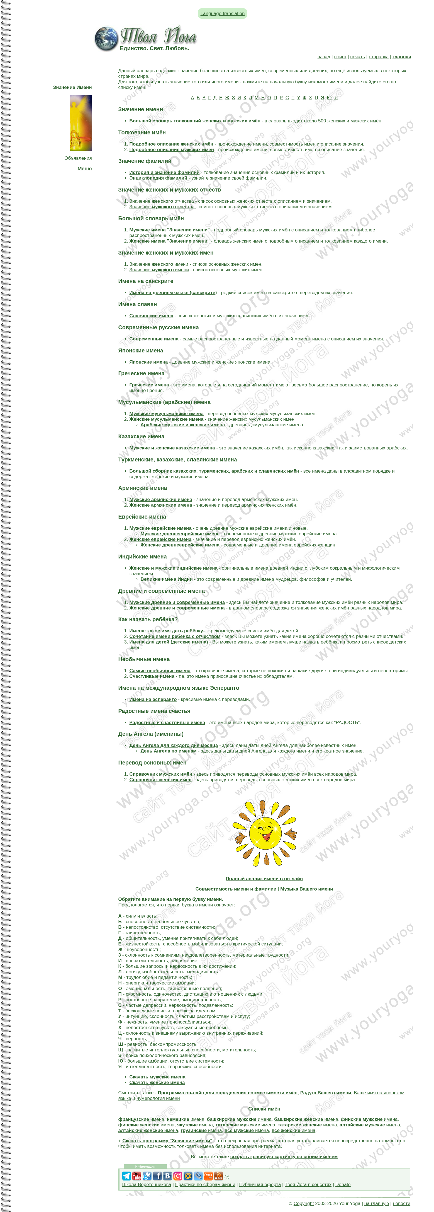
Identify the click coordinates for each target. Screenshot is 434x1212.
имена (141, 1119)
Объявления (78, 158)
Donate (343, 1184)
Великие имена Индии (167, 579)
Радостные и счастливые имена (167, 722)
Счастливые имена (152, 676)
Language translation (223, 13)
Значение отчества (162, 201)
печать (357, 56)
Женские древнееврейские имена (180, 545)
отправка (379, 56)
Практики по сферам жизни (205, 1184)
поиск (340, 56)
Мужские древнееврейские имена (180, 533)
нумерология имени (158, 1098)
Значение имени (159, 264)
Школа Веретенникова (146, 1184)
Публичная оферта (260, 1184)
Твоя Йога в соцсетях (308, 1184)
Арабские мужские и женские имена (183, 424)
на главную (376, 1203)
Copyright (304, 1203)
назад (324, 56)
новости (401, 1203)
